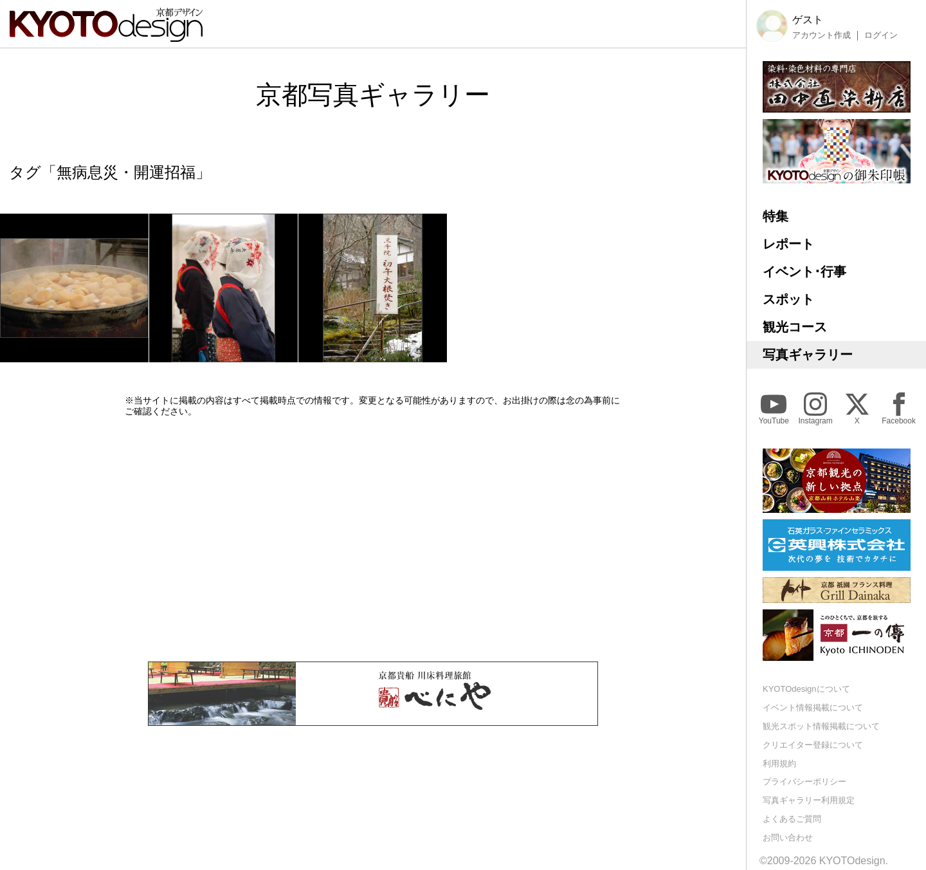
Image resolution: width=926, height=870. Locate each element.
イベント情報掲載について (813, 707)
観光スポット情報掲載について (821, 726)
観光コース (795, 327)
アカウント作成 (821, 35)
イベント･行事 (804, 271)
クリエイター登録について (813, 745)
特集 (775, 216)
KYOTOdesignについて (806, 689)
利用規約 (779, 763)
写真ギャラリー (808, 354)
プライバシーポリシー (804, 781)
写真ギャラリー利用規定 (809, 800)
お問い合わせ (788, 837)
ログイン (881, 35)
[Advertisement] (373, 539)
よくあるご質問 (792, 819)
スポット (788, 299)
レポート (788, 244)
